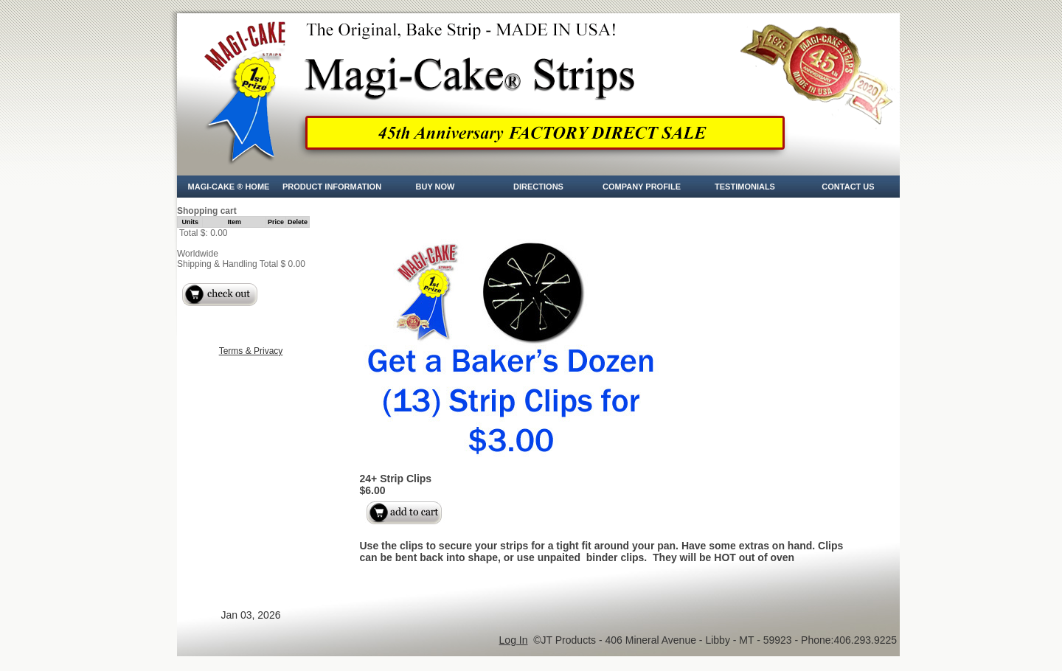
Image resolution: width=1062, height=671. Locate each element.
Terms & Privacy (251, 351)
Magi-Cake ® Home (229, 186)
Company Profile (642, 186)
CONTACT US (848, 186)
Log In (513, 640)
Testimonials (745, 186)
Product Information (331, 186)
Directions (538, 186)
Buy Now (435, 186)
